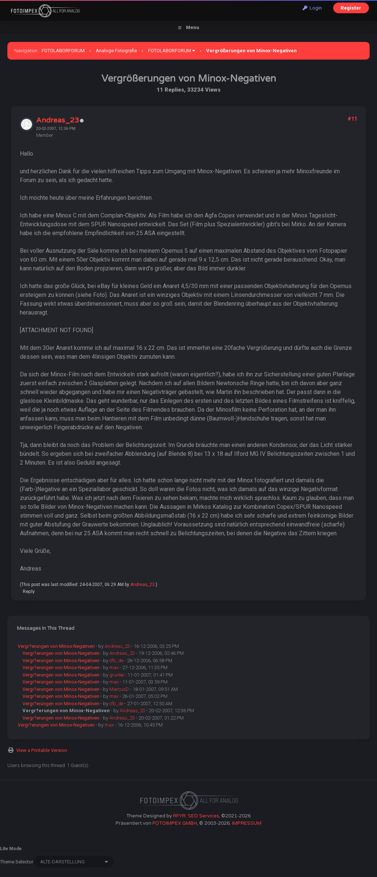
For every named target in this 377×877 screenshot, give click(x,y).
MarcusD (119, 689)
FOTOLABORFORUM (63, 50)
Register (351, 8)
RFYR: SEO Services (196, 816)
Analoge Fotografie (116, 50)
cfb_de (116, 660)
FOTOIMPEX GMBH (174, 823)
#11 (352, 119)
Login (312, 8)
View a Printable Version (41, 750)
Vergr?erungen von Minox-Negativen (56, 646)
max (114, 667)
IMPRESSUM (246, 823)
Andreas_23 (57, 120)
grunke (116, 675)
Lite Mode (11, 848)
